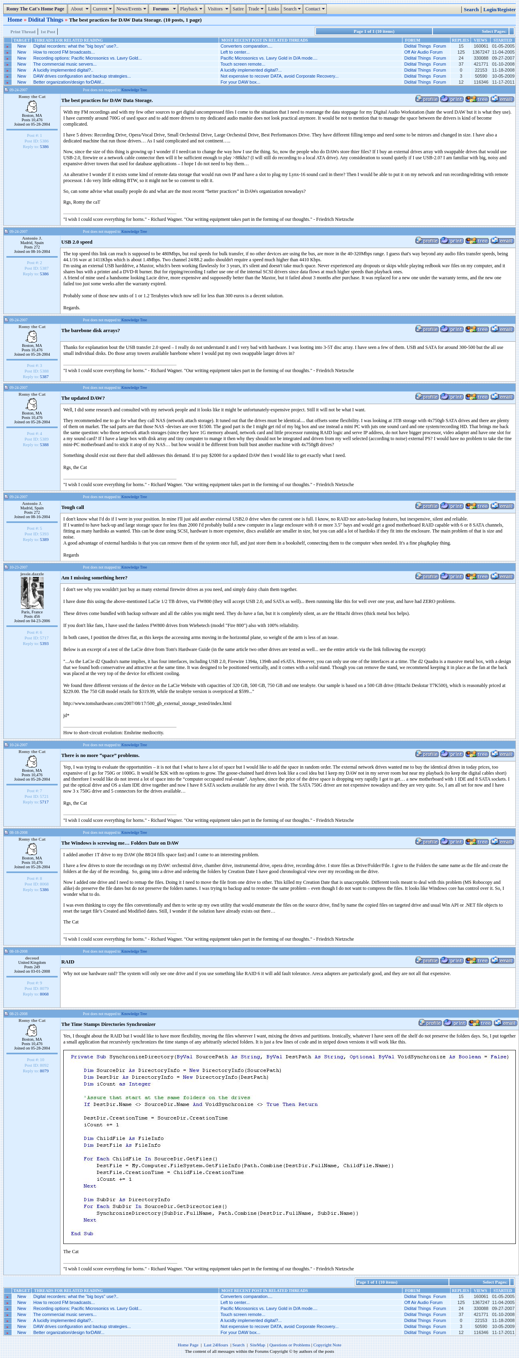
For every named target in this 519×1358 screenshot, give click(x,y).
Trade (257, 9)
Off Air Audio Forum (423, 52)
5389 (44, 539)
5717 (44, 801)
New (21, 46)
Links (273, 9)
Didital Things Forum (425, 46)
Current (103, 9)
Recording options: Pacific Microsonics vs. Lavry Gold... (87, 58)
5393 (44, 643)
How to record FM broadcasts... (64, 52)
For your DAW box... (240, 82)
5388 (44, 444)
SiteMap (257, 1344)
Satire (238, 9)
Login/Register (499, 9)
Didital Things (46, 19)
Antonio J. (32, 238)
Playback (192, 9)
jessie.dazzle (32, 573)
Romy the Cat (32, 96)
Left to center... (235, 52)
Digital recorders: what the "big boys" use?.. (76, 46)
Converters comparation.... (247, 46)
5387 (44, 376)
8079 (44, 1070)
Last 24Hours (216, 1344)
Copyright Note (327, 1344)
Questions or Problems (290, 1344)
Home (16, 19)
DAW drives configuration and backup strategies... (82, 76)
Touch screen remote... (243, 64)
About (80, 9)
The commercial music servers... (65, 64)
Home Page (188, 1344)
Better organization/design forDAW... (69, 82)
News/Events (132, 9)
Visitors (218, 9)
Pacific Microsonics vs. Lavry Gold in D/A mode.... (269, 58)
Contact (315, 9)
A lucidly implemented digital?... (251, 70)
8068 (44, 993)
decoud (32, 957)
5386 (44, 146)
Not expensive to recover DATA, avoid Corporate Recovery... (280, 76)
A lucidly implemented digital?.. (63, 70)
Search (293, 9)
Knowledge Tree (134, 90)
